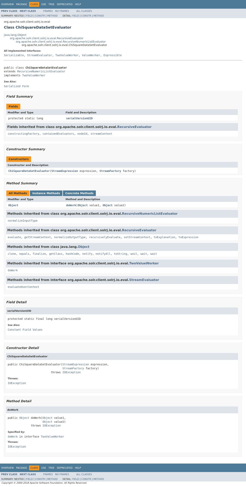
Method (52, 15)
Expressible (113, 55)
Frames (48, 11)
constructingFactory (23, 133)
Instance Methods (46, 193)
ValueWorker (91, 55)
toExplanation (164, 237)
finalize (39, 253)
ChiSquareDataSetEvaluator (29, 171)
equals (24, 253)
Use (43, 4)
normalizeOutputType (70, 237)
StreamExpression (64, 171)
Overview (7, 4)
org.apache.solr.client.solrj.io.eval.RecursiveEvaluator (46, 38)
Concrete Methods (79, 193)
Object (13, 205)
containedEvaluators (58, 133)
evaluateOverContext (23, 286)
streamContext (101, 133)
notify (87, 253)
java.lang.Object (15, 34)
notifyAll (103, 253)
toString (120, 253)
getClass (55, 253)
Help (78, 4)
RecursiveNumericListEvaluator (41, 71)
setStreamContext (137, 237)
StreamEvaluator (39, 55)
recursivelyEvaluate (104, 237)
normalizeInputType (23, 220)
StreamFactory (110, 171)
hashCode (72, 253)
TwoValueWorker (67, 55)
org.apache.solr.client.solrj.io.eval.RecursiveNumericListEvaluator (61, 41)
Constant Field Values (25, 329)
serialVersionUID (79, 118)
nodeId (82, 133)
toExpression (188, 237)
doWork (71, 205)
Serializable (14, 55)
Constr (40, 15)
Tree (51, 4)
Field (29, 15)
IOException (71, 372)
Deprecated (65, 4)
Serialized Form (16, 86)
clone (12, 253)
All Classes (84, 11)
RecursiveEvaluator (134, 127)
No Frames (62, 11)
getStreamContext (37, 237)
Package (21, 4)
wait (133, 253)
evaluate (14, 237)
